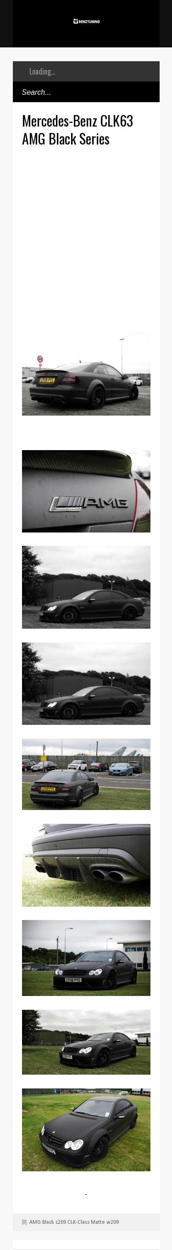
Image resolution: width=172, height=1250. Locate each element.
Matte (98, 1222)
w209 (112, 1222)
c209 (60, 1222)
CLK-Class (78, 1222)
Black (48, 1222)
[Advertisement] (86, 238)
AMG (35, 1222)
